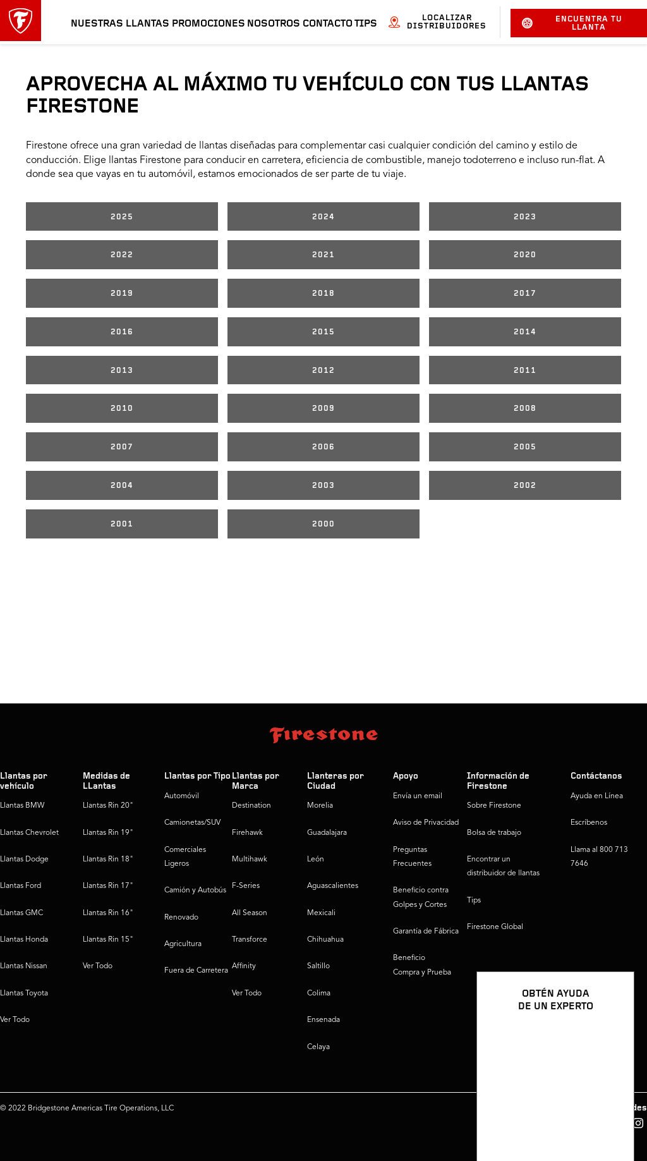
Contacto (328, 24)
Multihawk (249, 859)
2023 (525, 217)
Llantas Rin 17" (108, 886)
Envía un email (417, 796)
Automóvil (181, 796)
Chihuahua (325, 940)
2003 (323, 486)
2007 (122, 447)
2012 (323, 371)
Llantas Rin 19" (108, 833)
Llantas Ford (20, 886)
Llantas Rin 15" (108, 940)
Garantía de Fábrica (426, 931)
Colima (318, 993)
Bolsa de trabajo (494, 833)
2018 (323, 293)
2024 (323, 217)
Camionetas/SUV (192, 823)
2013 (122, 371)
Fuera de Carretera (196, 971)
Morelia (320, 806)
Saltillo (318, 966)
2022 (122, 255)
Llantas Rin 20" (108, 806)
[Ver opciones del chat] (610, 1115)
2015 (323, 332)
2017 (525, 293)
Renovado (181, 917)
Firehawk (247, 833)
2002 (525, 486)
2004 (122, 486)
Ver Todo (15, 1020)
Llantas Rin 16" (108, 913)
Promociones (208, 24)
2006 (323, 447)
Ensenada (323, 1020)
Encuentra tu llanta (572, 23)
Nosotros (273, 24)
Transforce (249, 940)
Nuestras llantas (120, 24)
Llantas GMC (21, 913)
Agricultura (183, 944)
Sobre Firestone (494, 806)
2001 (122, 524)
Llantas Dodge (24, 859)
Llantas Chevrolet (29, 833)
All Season (249, 913)
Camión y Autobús (195, 890)
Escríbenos (589, 823)
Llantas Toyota (24, 993)
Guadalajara (327, 833)
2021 (323, 255)
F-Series (246, 886)
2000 (323, 524)
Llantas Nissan (23, 966)
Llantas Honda (24, 940)
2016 (122, 332)
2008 (525, 408)
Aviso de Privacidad (426, 823)
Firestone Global (495, 927)
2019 (122, 293)
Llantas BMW (22, 806)
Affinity (244, 966)
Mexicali (321, 913)
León (315, 859)
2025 (122, 217)
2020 (525, 255)
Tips (365, 24)
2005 (525, 447)
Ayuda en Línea (597, 796)
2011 (525, 371)
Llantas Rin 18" (108, 859)
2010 (122, 408)
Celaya (318, 1047)
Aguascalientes (332, 886)
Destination (251, 806)
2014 (525, 332)
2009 (323, 408)
